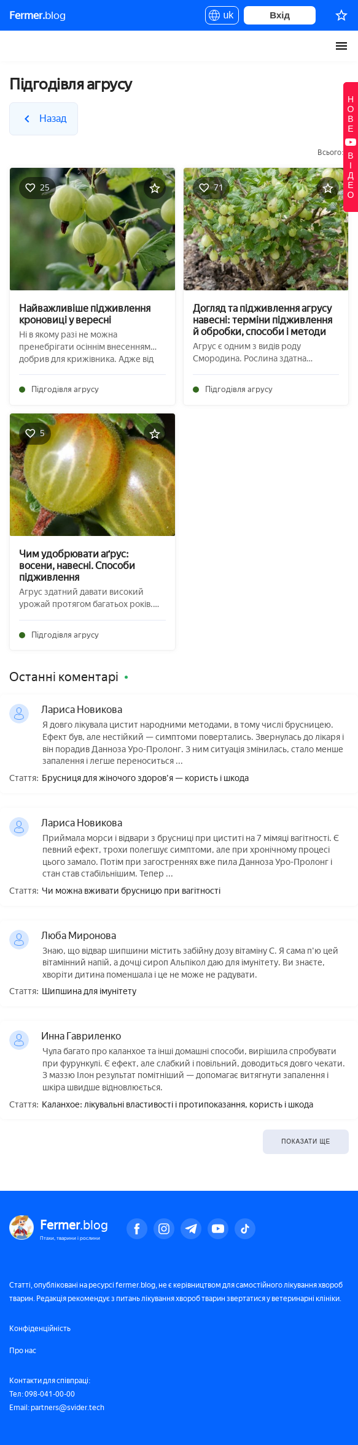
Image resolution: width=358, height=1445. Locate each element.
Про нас (22, 1350)
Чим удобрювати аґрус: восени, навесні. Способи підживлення (77, 565)
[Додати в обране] (155, 188)
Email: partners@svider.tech (56, 1407)
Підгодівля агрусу (65, 389)
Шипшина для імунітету (89, 992)
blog (37, 15)
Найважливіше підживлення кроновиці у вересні (84, 314)
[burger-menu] (341, 46)
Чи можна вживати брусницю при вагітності (131, 891)
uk (222, 17)
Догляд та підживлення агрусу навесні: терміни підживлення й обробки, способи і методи (262, 320)
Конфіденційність (40, 1328)
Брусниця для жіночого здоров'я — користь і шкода (145, 778)
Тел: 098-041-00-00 (42, 1394)
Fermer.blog (21, 46)
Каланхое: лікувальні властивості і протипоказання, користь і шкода (177, 1105)
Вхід (280, 15)
